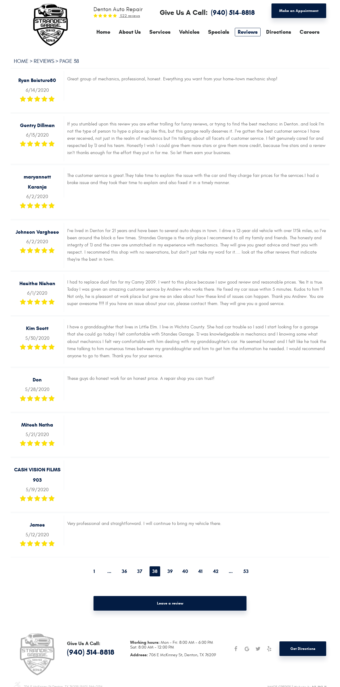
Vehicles (189, 32)
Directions (278, 32)
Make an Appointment (298, 10)
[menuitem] (103, 32)
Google (247, 649)
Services (160, 32)
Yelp (269, 649)
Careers (310, 32)
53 (246, 571)
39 (170, 571)
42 (215, 571)
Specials (218, 32)
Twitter (258, 649)
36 (124, 571)
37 (139, 571)
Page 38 (69, 61)
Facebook (236, 649)
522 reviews (129, 16)
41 (200, 571)
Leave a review (170, 603)
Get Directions (302, 648)
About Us (130, 32)
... (109, 571)
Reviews (248, 32)
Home (103, 32)
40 (185, 571)
